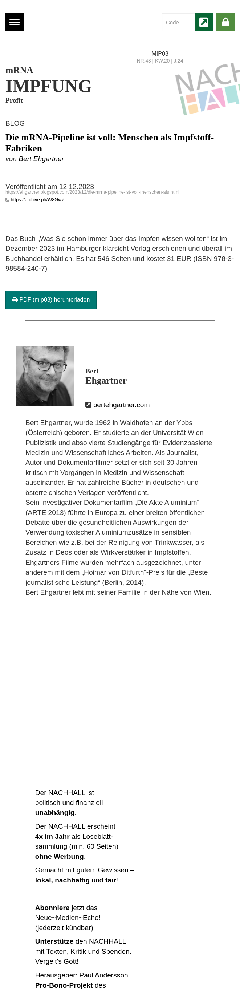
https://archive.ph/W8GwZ (38, 199)
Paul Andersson (103, 975)
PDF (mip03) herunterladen (51, 300)
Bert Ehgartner (41, 159)
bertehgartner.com (121, 405)
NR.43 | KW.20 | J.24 (160, 61)
